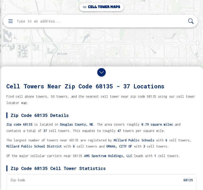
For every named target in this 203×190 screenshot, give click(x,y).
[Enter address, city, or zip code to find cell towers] (101, 21)
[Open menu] (10, 21)
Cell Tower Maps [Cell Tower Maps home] (101, 7)
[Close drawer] (101, 72)
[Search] (191, 21)
